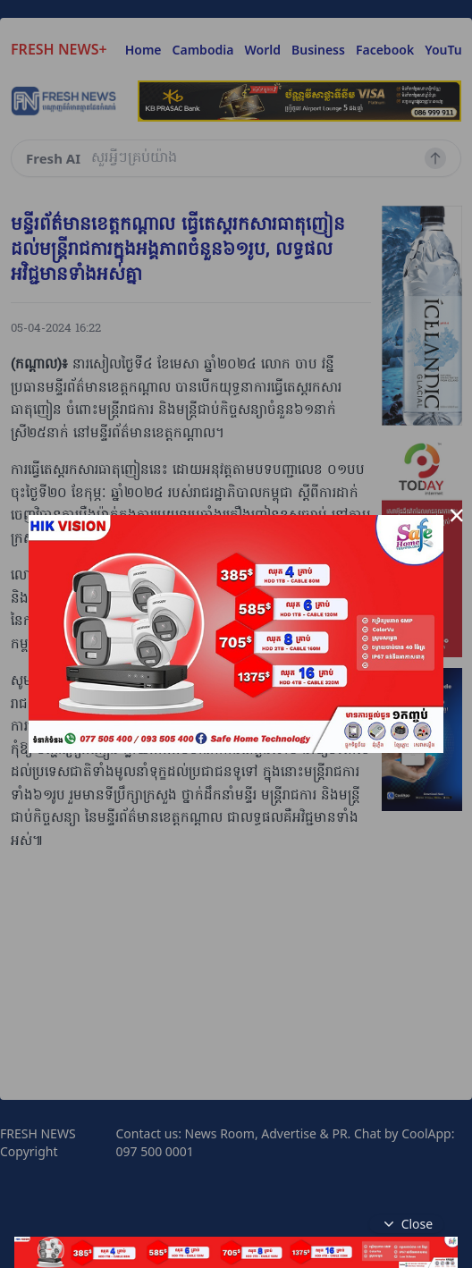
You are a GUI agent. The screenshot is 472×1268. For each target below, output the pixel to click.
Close (407, 1224)
